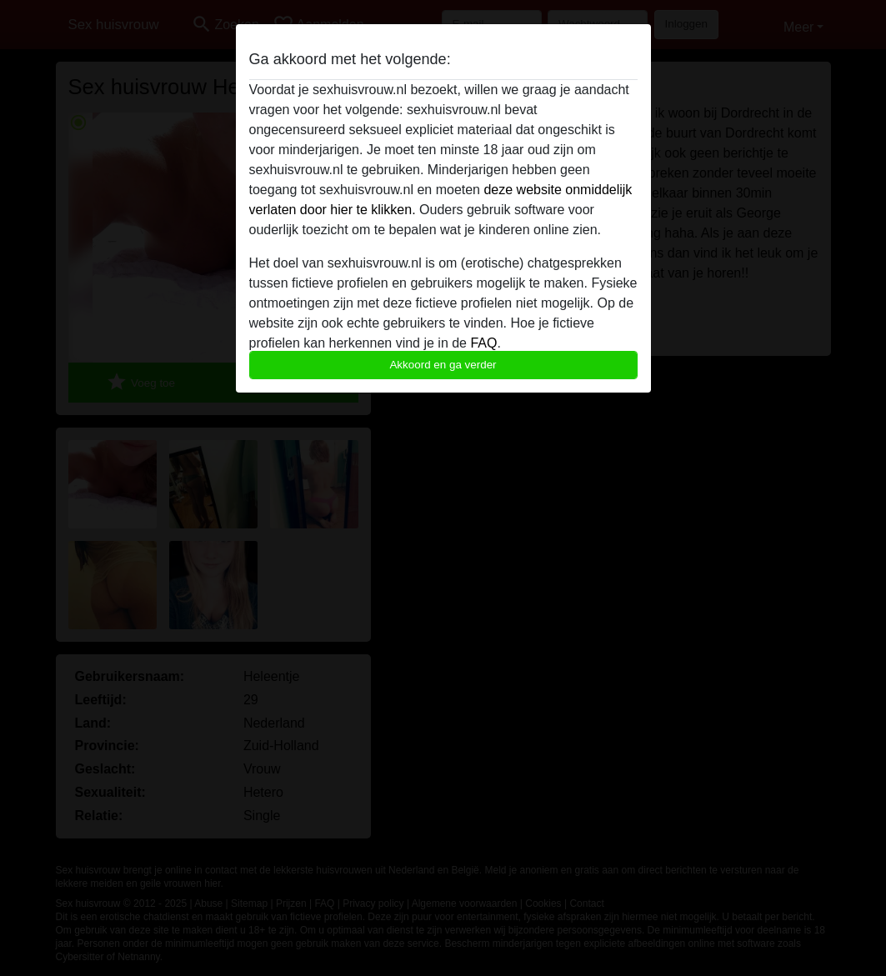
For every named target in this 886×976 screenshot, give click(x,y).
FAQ (483, 343)
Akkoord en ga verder (442, 364)
